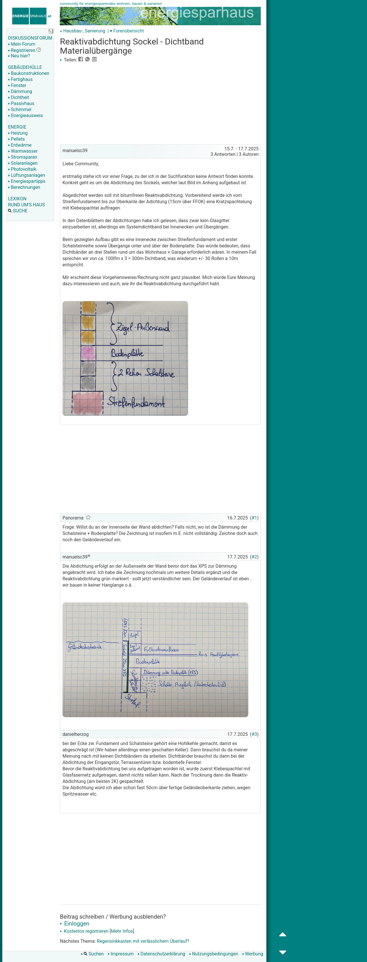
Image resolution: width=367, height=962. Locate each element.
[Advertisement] (160, 103)
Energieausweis (25, 115)
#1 (254, 518)
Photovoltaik (22, 169)
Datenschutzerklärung (161, 954)
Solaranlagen (23, 163)
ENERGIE (17, 127)
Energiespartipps (26, 181)
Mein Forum (21, 44)
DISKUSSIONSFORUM (30, 38)
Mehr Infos (122, 931)
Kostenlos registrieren (84, 931)
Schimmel (19, 109)
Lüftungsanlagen (26, 175)
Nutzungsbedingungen (213, 954)
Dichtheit (18, 97)
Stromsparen (22, 157)
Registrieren (21, 50)
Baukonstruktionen (28, 73)
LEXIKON (17, 198)
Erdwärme (20, 145)
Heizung (18, 133)
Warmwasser (23, 151)
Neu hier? (19, 56)
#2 (254, 557)
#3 (254, 734)
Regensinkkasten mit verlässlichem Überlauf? (143, 941)
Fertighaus (20, 79)
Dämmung (20, 91)
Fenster (17, 85)
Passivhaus (21, 103)
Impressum (121, 954)
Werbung (252, 954)
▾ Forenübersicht (127, 31)
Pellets (16, 139)
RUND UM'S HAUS (26, 204)
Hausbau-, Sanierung (84, 31)
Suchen (92, 954)
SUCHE (18, 211)
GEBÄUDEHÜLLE (25, 67)
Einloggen (74, 923)
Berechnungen (24, 187)
